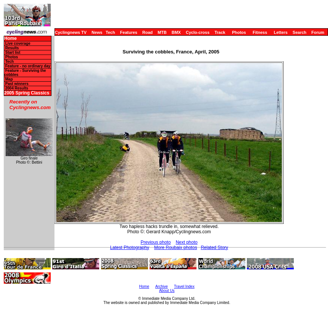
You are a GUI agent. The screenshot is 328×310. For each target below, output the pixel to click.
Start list (12, 52)
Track (220, 32)
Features (129, 32)
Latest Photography (129, 247)
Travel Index (184, 286)
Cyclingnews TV (70, 32)
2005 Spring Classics (26, 93)
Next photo (187, 242)
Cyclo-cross (198, 32)
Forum (317, 32)
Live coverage (17, 43)
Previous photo (156, 242)
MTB (162, 32)
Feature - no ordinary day (27, 66)
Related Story (214, 247)
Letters (281, 32)
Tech (110, 32)
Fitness (259, 32)
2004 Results (16, 88)
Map (9, 79)
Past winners (17, 84)
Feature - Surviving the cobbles (25, 72)
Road (147, 32)
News (97, 32)
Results (12, 48)
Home (10, 38)
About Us (166, 291)
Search (300, 32)
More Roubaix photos (175, 247)
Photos (239, 32)
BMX (176, 32)
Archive (161, 286)
